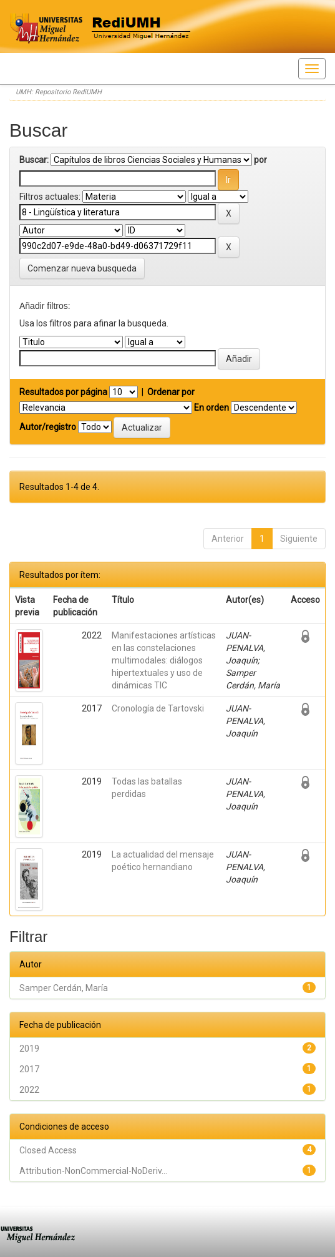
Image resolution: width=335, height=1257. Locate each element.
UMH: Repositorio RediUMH (59, 92)
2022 (29, 1090)
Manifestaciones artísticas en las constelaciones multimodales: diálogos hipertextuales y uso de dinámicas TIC (164, 660)
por (260, 160)
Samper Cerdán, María (63, 988)
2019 (29, 1049)
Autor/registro (47, 427)
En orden (211, 408)
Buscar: (34, 160)
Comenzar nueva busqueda (82, 268)
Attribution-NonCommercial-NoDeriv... (93, 1171)
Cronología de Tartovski (158, 708)
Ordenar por (171, 392)
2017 (29, 1069)
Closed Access (48, 1150)
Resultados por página (63, 392)
